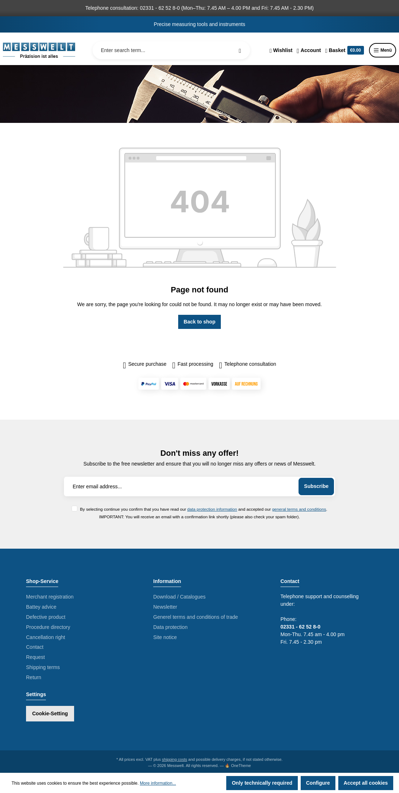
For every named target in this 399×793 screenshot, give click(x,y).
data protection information (212, 509)
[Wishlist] (281, 50)
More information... (158, 783)
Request (35, 657)
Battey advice (41, 607)
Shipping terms (43, 667)
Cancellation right (45, 637)
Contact (34, 647)
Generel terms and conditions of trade (195, 617)
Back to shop (199, 322)
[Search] (240, 50)
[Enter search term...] (171, 50)
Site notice (165, 637)
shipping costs (174, 759)
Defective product (45, 617)
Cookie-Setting (50, 713)
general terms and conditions (299, 509)
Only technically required (262, 783)
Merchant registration (50, 597)
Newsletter (165, 607)
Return (33, 677)
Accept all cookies (366, 783)
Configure (318, 783)
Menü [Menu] (382, 50)
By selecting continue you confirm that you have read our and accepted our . (203, 509)
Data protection (170, 627)
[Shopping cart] (344, 50)
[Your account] (309, 50)
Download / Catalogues (179, 597)
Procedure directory (48, 627)
